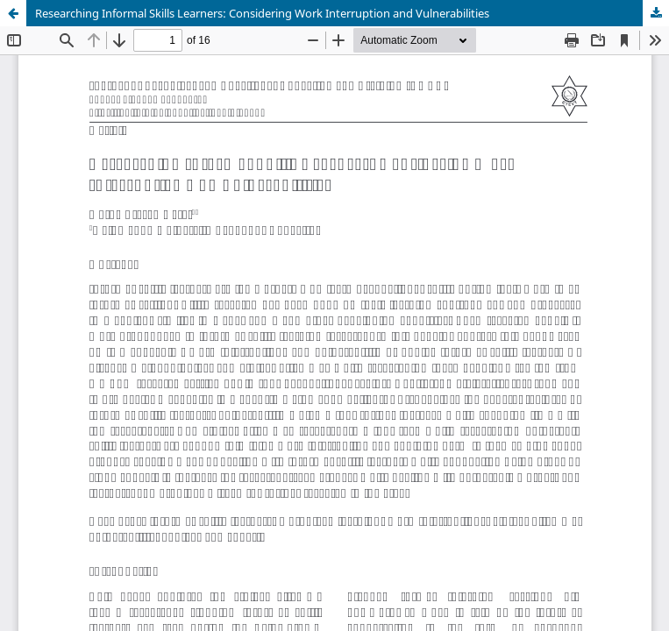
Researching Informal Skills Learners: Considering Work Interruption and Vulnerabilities (262, 13)
